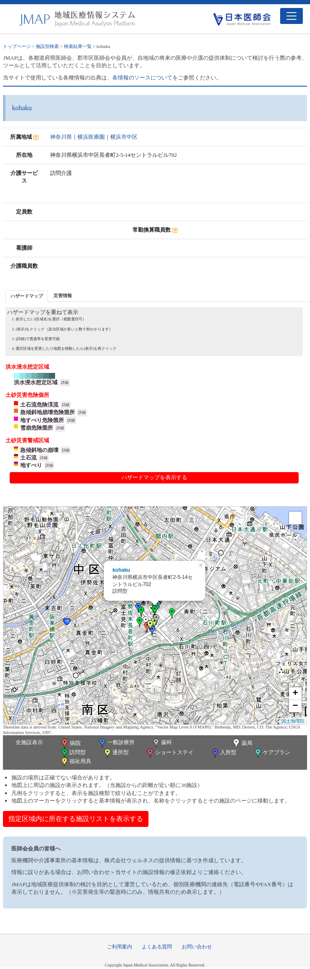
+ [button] (295, 693)
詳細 (65, 382)
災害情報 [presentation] (62, 295)
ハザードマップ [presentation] (27, 295)
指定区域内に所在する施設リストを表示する (75, 818)
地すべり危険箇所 (42, 420)
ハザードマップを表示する (154, 477)
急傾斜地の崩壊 (39, 450)
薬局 (241, 744)
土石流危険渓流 (39, 404)
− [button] (295, 706)
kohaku (121, 570)
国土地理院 (293, 720)
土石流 (28, 457)
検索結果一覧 (78, 46)
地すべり (31, 465)
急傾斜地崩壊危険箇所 (47, 412)
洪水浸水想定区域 (36, 382)
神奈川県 (61, 137)
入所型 (223, 753)
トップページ (17, 46)
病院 (70, 744)
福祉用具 (75, 762)
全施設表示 (29, 742)
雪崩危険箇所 (36, 428)
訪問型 (73, 753)
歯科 (161, 743)
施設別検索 (47, 46)
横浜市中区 (124, 137)
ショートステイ (169, 753)
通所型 (116, 753)
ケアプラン (271, 753)
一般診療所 (116, 743)
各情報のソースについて (142, 77)
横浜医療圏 (91, 137)
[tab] (26, 295)
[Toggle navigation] (291, 16)
